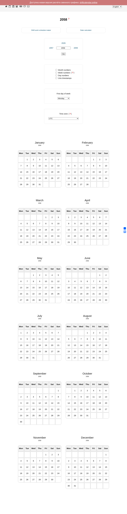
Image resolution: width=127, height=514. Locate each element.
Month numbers (63, 70)
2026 (63, 43)
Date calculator (85, 30)
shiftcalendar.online (88, 2)
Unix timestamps (63, 78)
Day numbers (62, 75)
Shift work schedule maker (41, 30)
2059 (76, 48)
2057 (51, 48)
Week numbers (62, 73)
